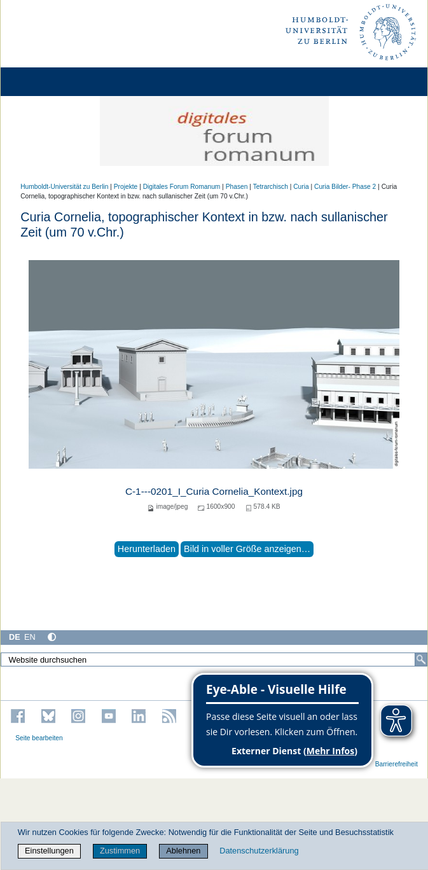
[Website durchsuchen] (214, 659)
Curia (300, 186)
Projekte (126, 186)
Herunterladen (147, 549)
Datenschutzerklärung (258, 850)
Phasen (237, 186)
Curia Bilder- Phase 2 (345, 186)
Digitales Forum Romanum (182, 186)
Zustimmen (120, 850)
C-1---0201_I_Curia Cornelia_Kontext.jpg (214, 491)
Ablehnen (183, 850)
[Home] (45, 81)
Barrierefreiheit (396, 764)
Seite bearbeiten (39, 738)
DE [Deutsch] (14, 637)
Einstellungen (49, 850)
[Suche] (421, 659)
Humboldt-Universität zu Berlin (64, 186)
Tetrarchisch (270, 186)
